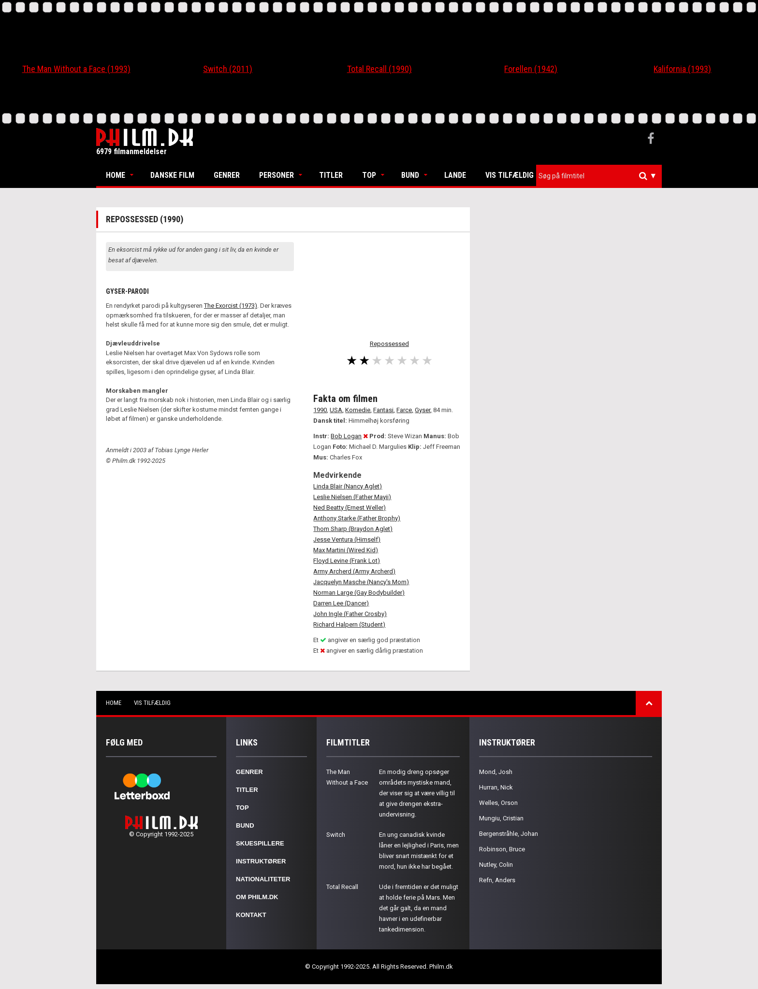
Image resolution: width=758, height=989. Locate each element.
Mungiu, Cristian (501, 818)
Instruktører (261, 861)
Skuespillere (260, 843)
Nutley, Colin (496, 864)
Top (369, 175)
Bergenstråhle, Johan (508, 833)
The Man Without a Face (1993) (76, 69)
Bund (410, 175)
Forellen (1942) (530, 69)
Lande (455, 175)
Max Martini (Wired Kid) (345, 550)
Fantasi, (384, 410)
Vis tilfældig (509, 175)
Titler (331, 175)
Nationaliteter (263, 879)
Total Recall (342, 886)
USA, (337, 410)
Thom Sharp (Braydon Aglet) (353, 528)
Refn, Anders (497, 880)
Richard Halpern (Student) (349, 624)
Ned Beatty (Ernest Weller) (349, 507)
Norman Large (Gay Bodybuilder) (359, 592)
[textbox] (601, 176)
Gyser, (423, 410)
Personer (276, 175)
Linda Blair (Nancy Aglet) (347, 486)
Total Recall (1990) (379, 69)
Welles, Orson (498, 802)
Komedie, (358, 410)
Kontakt (251, 914)
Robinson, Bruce (502, 849)
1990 (320, 410)
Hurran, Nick (496, 787)
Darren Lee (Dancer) (341, 603)
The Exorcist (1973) (230, 305)
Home (115, 175)
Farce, (404, 410)
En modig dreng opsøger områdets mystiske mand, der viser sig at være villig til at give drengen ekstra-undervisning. (417, 793)
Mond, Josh (495, 771)
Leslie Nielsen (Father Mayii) (352, 497)
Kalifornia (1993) (682, 69)
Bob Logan (346, 436)
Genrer (227, 175)
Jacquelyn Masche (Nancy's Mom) (361, 582)
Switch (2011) (227, 69)
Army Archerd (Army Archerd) (354, 571)
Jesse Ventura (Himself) (346, 539)
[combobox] (599, 176)
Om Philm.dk (257, 897)
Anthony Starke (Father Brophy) (356, 518)
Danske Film (172, 175)
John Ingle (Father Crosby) (350, 613)
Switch (335, 834)
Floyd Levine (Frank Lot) (346, 560)
